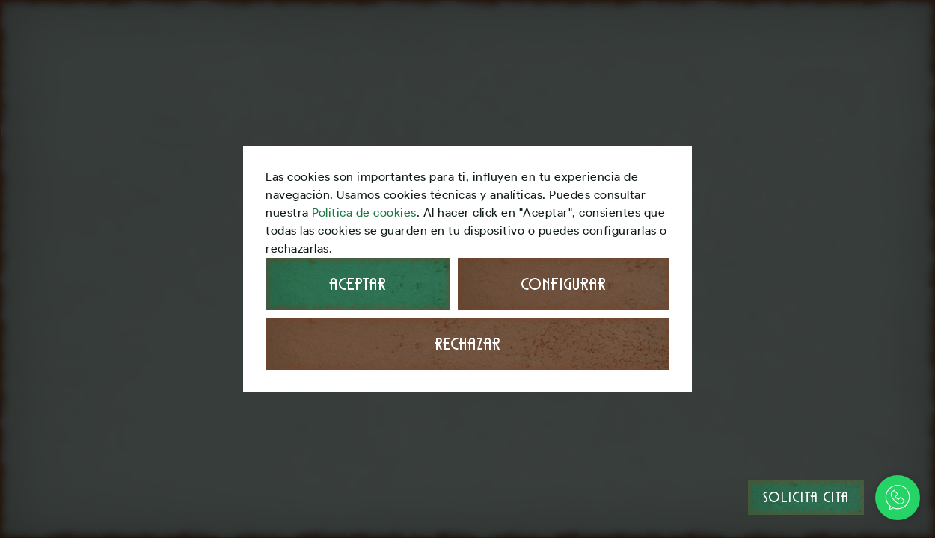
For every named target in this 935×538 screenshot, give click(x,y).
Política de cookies (364, 212)
